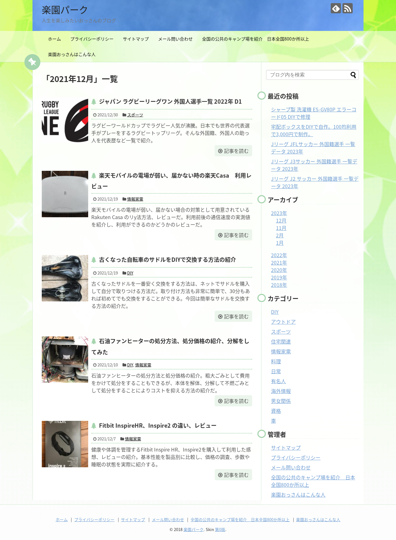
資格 (276, 410)
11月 (281, 227)
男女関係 (281, 400)
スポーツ (135, 115)
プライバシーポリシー (92, 39)
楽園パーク (65, 9)
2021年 (279, 262)
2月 (280, 235)
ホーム (54, 39)
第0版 (220, 529)
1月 (280, 242)
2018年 (279, 284)
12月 (281, 220)
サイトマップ (136, 39)
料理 (276, 361)
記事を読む (236, 150)
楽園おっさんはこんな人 (72, 54)
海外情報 (281, 391)
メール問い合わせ (175, 39)
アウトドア (283, 321)
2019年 (279, 277)
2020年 (279, 270)
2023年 (279, 213)
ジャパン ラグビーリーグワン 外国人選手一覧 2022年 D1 (170, 101)
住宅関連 (281, 341)
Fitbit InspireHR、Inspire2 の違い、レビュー (158, 425)
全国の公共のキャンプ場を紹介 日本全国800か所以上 (255, 39)
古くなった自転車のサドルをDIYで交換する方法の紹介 (167, 259)
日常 (276, 371)
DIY (130, 273)
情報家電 (135, 199)
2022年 (279, 255)
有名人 (278, 381)
